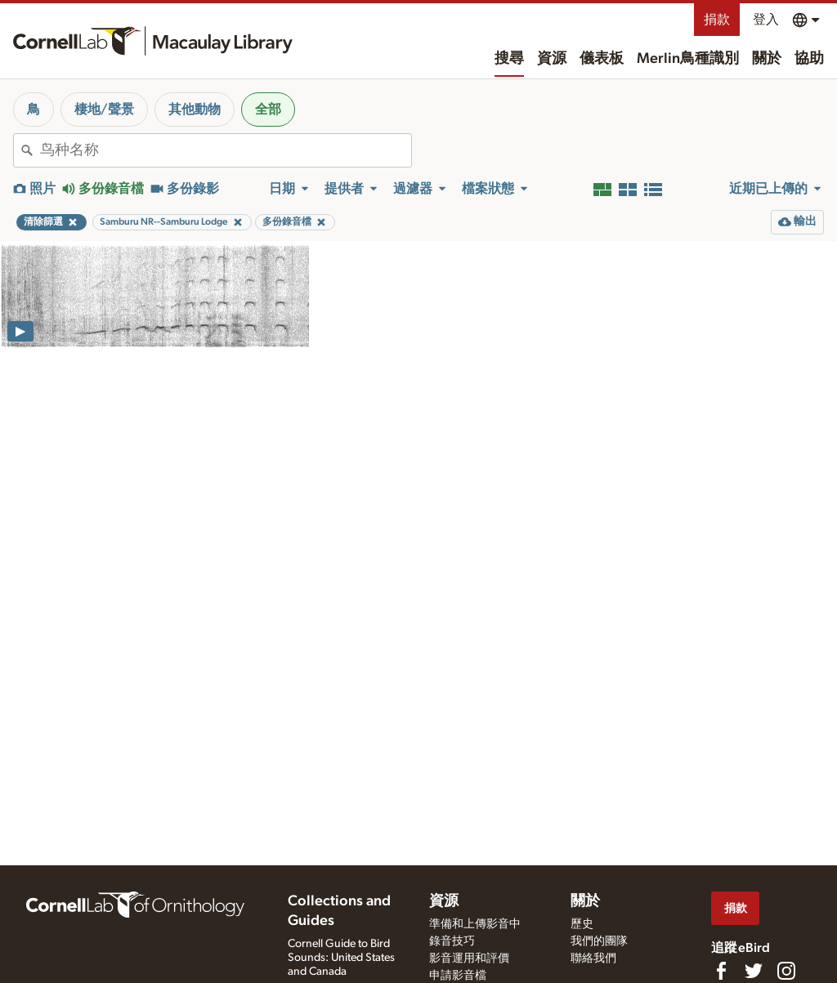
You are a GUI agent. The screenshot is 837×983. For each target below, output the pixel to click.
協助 (809, 58)
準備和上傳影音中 (475, 924)
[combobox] (225, 150)
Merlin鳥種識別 (688, 58)
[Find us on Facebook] (721, 971)
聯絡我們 (593, 958)
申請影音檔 (457, 975)
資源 (551, 58)
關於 (766, 58)
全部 (268, 109)
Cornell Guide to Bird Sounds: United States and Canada (341, 957)
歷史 (582, 924)
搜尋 (509, 58)
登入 (766, 19)
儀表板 (602, 58)
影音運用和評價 (469, 958)
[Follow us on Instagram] (786, 971)
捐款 (717, 19)
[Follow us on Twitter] (753, 971)
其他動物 (194, 109)
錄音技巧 (452, 941)
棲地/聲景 (104, 109)
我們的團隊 (599, 941)
